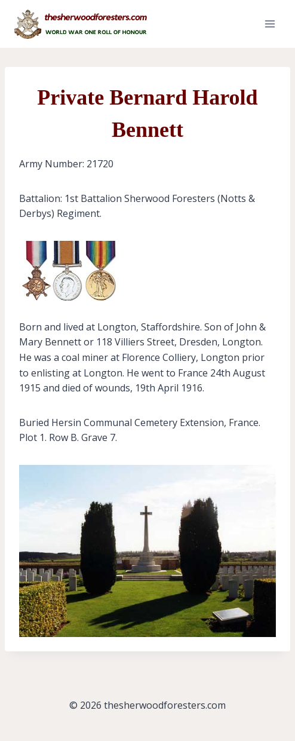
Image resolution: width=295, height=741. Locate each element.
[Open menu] (270, 23)
